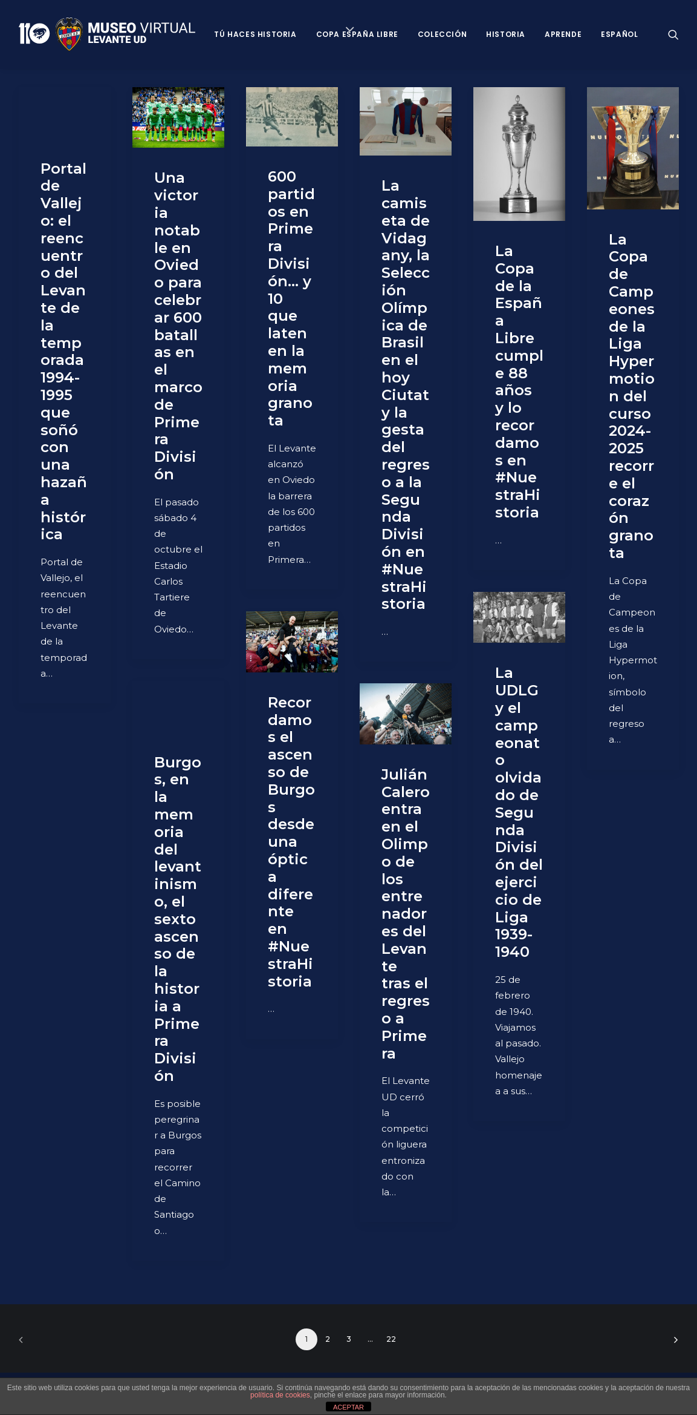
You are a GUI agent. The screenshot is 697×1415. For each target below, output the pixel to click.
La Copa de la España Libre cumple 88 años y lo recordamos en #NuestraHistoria (519, 381)
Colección (442, 34)
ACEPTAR (348, 1407)
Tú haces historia (255, 34)
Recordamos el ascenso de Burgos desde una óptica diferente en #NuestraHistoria (291, 842)
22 (391, 1339)
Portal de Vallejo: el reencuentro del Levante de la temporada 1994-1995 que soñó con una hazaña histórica (64, 351)
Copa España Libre (357, 34)
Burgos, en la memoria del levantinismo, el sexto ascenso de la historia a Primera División (177, 919)
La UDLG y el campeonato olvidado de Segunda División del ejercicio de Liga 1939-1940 (519, 812)
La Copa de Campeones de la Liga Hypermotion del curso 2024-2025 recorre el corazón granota (632, 396)
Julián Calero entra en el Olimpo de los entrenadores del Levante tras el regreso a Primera (405, 914)
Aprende (563, 34)
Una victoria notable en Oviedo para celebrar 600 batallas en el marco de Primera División (178, 326)
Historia (505, 34)
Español (619, 34)
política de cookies (280, 1395)
